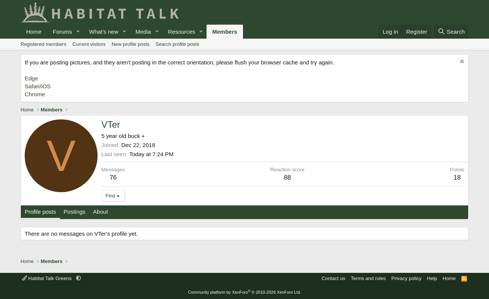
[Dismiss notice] (461, 62)
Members (224, 31)
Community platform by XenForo (244, 292)
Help (432, 278)
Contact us (333, 278)
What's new (103, 31)
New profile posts (131, 44)
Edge (31, 78)
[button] (78, 32)
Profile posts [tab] (40, 211)
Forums (62, 31)
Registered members (43, 44)
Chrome (35, 94)
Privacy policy (406, 278)
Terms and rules (368, 278)
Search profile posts (177, 44)
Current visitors (89, 44)
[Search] (451, 32)
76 (113, 177)
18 (457, 177)
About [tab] (100, 211)
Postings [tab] (75, 211)
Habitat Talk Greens (47, 278)
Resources (181, 31)
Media (143, 31)
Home (33, 31)
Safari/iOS (37, 86)
